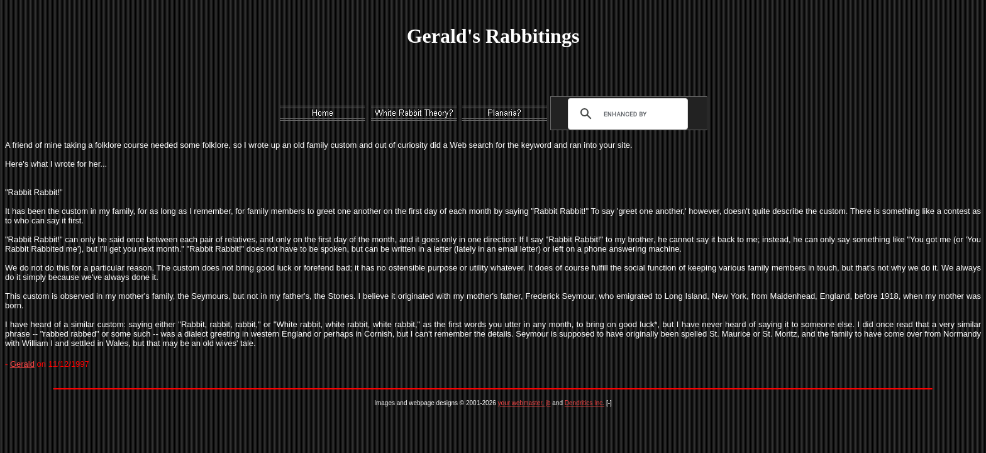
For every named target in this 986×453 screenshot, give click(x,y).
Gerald (22, 364)
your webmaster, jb (524, 403)
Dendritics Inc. (584, 403)
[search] (625, 113)
